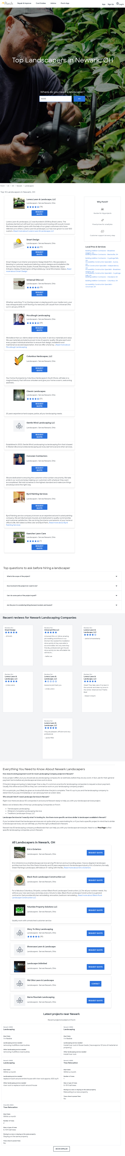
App (103, 4)
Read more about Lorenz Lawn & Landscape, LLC (33, 231)
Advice (53, 3)
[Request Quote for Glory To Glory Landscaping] (95, 933)
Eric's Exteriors (34, 849)
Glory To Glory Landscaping (40, 929)
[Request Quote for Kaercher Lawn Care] (39, 547)
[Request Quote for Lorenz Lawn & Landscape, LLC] (39, 213)
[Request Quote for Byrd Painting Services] (39, 507)
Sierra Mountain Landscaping (40, 997)
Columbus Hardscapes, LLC (39, 356)
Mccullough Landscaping (38, 315)
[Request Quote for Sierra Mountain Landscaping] (95, 1000)
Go (79, 99)
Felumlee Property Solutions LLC (42, 907)
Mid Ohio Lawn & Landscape (40, 980)
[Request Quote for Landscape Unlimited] (95, 967)
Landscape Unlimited (37, 963)
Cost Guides (41, 3)
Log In (120, 3)
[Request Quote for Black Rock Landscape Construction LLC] (95, 880)
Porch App (65, 3)
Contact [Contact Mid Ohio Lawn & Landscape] (96, 984)
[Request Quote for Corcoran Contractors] (39, 469)
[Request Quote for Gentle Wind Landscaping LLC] (39, 436)
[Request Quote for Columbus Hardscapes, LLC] (39, 369)
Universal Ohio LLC (35, 280)
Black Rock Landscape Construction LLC (46, 877)
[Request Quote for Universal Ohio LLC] (39, 293)
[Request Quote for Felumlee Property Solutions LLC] (95, 910)
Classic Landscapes (36, 391)
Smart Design (33, 239)
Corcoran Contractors (37, 456)
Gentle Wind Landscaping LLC (41, 423)
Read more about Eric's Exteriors (77, 868)
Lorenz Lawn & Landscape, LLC (41, 199)
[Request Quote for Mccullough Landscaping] (39, 329)
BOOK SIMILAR (61, 1149)
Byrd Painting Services (37, 494)
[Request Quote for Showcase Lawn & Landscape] (95, 950)
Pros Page (102, 828)
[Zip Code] (55, 99)
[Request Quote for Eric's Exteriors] (95, 853)
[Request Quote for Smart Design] (39, 253)
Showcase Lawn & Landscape (41, 946)
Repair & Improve (24, 3)
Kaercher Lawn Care (36, 533)
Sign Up (111, 4)
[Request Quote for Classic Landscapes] (39, 405)
